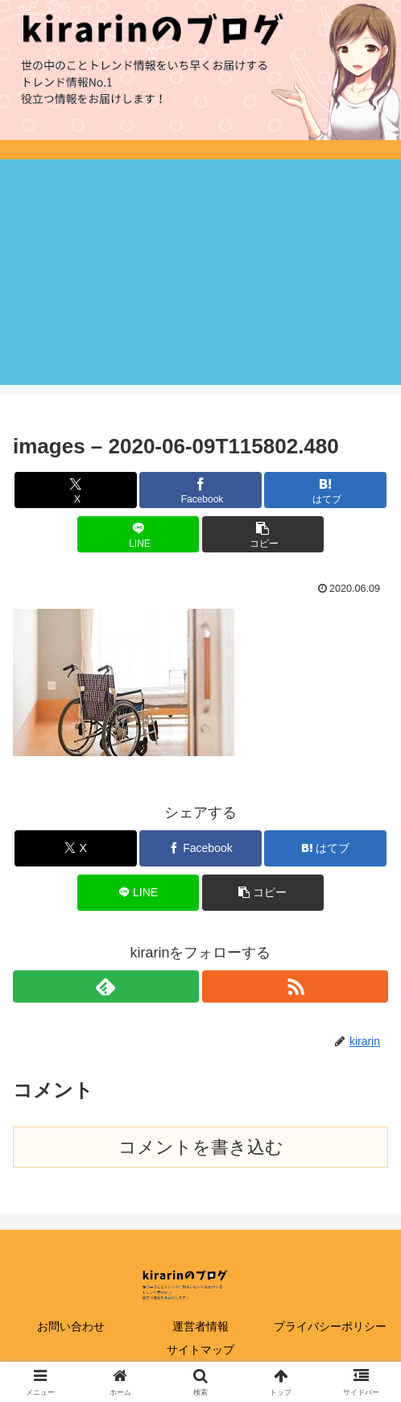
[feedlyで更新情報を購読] (106, 986)
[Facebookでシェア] (200, 490)
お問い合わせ (71, 1326)
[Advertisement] (200, 272)
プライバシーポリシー (330, 1326)
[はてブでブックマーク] (325, 490)
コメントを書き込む (200, 1147)
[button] (263, 534)
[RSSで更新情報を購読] (295, 986)
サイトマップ (200, 1349)
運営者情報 (200, 1326)
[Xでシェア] (75, 490)
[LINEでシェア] (138, 534)
